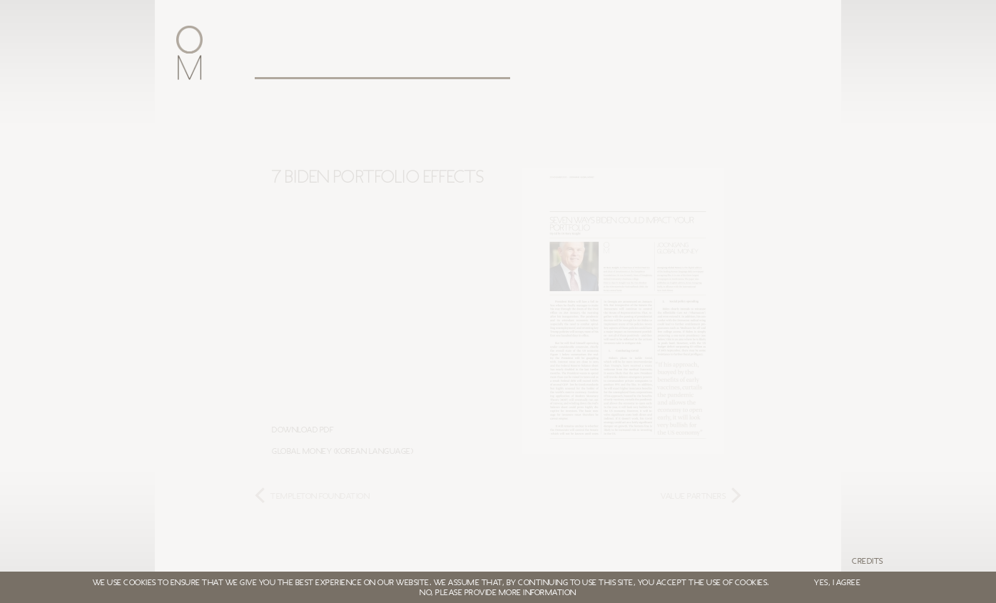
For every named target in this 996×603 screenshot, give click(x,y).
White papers (574, 65)
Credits (867, 561)
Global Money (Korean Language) (342, 451)
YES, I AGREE (837, 582)
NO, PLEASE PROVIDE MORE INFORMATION (498, 592)
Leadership (376, 65)
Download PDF (302, 429)
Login (662, 65)
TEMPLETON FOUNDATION (320, 496)
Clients (468, 65)
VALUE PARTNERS (693, 496)
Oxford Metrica (277, 65)
